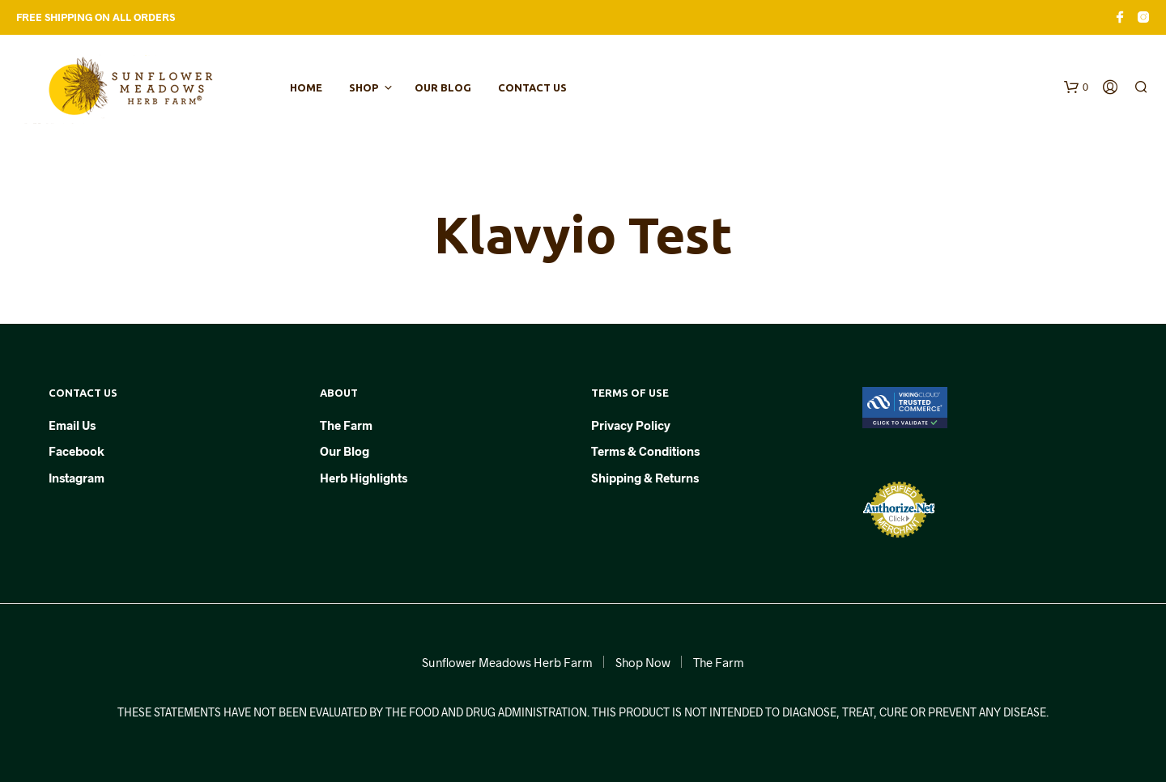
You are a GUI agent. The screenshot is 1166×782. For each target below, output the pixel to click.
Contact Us (532, 87)
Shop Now (642, 662)
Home (306, 87)
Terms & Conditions (645, 451)
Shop (363, 87)
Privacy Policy (630, 425)
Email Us (72, 425)
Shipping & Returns (645, 477)
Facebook (76, 451)
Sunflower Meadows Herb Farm (507, 662)
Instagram (76, 477)
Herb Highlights (363, 477)
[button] (1076, 87)
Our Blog (443, 87)
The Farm (346, 425)
